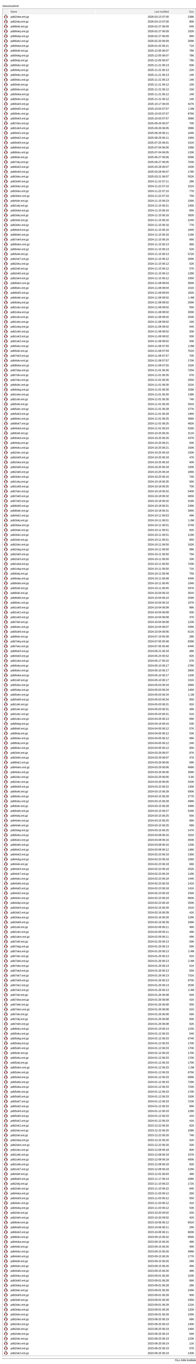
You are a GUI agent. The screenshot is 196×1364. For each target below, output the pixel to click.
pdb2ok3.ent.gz (20, 559)
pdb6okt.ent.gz (19, 791)
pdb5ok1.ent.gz (20, 1120)
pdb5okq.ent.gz (20, 1043)
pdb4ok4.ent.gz (20, 868)
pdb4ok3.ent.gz (20, 854)
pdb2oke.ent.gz (20, 1319)
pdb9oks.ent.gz (20, 99)
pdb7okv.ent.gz (20, 375)
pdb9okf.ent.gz (19, 50)
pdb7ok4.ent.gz (20, 239)
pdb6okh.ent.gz (20, 844)
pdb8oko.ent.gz (20, 747)
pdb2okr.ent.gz (19, 1338)
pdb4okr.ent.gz (19, 200)
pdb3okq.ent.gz (20, 1285)
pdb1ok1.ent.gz (20, 612)
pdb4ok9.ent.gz (20, 1198)
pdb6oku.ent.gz (20, 801)
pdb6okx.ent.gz (20, 670)
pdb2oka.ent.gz (20, 462)
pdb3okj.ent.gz (19, 520)
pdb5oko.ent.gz (20, 684)
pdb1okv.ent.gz (20, 316)
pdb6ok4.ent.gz (20, 103)
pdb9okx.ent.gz (20, 74)
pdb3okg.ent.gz (20, 830)
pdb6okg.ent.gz (20, 389)
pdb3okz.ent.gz (20, 186)
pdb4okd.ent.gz (20, 428)
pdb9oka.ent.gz (20, 45)
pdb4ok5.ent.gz (20, 888)
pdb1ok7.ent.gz (20, 1169)
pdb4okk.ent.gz (20, 825)
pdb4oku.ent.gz (20, 447)
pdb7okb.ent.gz (20, 960)
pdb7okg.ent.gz (20, 946)
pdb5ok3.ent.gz (20, 413)
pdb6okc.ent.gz (20, 384)
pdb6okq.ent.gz (20, 302)
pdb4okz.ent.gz (20, 1251)
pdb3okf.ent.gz (19, 1299)
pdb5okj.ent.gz (19, 1062)
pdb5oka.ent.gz (20, 1086)
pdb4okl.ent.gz (19, 1261)
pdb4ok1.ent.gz (20, 515)
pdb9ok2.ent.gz (20, 137)
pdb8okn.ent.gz (20, 418)
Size (191, 11)
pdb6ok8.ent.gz (20, 1227)
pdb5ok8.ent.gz (20, 699)
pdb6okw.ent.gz (20, 675)
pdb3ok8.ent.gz (20, 922)
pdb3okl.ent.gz (19, 539)
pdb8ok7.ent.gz (20, 423)
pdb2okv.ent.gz (20, 1130)
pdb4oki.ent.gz (19, 864)
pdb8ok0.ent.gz (20, 1178)
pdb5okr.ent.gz (19, 1052)
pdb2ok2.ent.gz (20, 1353)
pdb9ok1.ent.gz (20, 132)
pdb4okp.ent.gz (20, 902)
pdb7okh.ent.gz (20, 1023)
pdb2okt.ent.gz (19, 1328)
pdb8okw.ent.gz (20, 365)
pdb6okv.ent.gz (20, 1222)
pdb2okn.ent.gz (20, 544)
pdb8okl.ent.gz (19, 592)
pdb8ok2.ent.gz (20, 849)
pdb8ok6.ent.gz (20, 505)
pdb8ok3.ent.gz (20, 651)
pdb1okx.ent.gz (20, 1149)
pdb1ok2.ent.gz (20, 341)
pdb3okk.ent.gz (20, 530)
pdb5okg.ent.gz (20, 1038)
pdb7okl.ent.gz (19, 994)
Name (14, 11)
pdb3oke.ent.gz (20, 476)
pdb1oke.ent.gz (20, 394)
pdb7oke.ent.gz (20, 965)
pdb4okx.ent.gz (20, 1265)
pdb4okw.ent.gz (20, 1241)
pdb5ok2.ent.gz (20, 1106)
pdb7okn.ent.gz (20, 491)
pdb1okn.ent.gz (20, 931)
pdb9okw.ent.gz (20, 94)
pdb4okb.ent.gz (20, 1270)
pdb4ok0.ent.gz (20, 655)
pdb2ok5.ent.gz (20, 273)
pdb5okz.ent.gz (20, 346)
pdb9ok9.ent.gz (20, 142)
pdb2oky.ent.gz (20, 21)
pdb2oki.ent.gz (19, 1212)
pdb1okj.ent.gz (19, 205)
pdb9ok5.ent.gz (20, 108)
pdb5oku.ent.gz (20, 1033)
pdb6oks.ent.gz (20, 796)
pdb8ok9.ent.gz (20, 786)
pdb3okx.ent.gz (20, 534)
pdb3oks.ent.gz (20, 176)
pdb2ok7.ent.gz (20, 258)
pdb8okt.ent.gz (19, 26)
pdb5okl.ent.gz (19, 404)
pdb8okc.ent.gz (20, 602)
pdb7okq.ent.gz (20, 641)
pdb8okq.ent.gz (20, 31)
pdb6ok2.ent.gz (20, 1232)
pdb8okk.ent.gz (20, 510)
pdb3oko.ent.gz (20, 191)
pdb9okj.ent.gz (19, 60)
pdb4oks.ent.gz (20, 878)
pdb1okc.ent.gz (20, 714)
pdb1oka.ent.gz (20, 660)
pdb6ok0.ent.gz (20, 171)
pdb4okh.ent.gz (20, 1256)
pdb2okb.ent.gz (20, 1333)
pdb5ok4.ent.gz (20, 1111)
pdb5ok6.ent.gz (20, 1096)
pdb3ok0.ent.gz (20, 181)
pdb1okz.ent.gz (20, 307)
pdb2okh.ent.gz (20, 1217)
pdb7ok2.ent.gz (20, 990)
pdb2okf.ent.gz (19, 268)
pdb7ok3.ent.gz (20, 355)
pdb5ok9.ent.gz (20, 631)
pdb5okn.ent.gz (20, 694)
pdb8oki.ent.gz (19, 157)
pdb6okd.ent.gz (20, 438)
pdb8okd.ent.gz (20, 147)
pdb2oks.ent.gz (20, 1343)
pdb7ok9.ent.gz (20, 980)
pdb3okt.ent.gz (19, 220)
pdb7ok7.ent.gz (20, 975)
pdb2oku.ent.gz (20, 263)
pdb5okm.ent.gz (20, 1067)
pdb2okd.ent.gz (20, 1348)
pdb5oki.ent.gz (19, 350)
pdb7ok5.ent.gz (20, 500)
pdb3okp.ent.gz (20, 1309)
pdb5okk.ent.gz (20, 1091)
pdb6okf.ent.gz (19, 433)
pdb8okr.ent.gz (19, 636)
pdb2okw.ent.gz (20, 16)
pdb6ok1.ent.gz (20, 839)
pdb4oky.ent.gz (20, 442)
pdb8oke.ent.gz (20, 738)
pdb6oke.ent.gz (20, 249)
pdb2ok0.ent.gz (20, 554)
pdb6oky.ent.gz (20, 665)
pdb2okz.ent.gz (20, 776)
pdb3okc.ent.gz (20, 1304)
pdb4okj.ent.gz (19, 815)
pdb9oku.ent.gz (20, 79)
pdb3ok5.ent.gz (20, 1280)
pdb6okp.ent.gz (20, 578)
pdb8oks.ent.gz (20, 287)
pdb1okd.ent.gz (20, 563)
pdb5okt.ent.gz (19, 254)
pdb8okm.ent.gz (20, 283)
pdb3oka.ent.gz (20, 917)
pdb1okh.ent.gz (20, 331)
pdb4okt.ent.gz (19, 1246)
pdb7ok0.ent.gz (20, 496)
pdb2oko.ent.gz (20, 1324)
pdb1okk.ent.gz (20, 1154)
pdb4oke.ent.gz (20, 820)
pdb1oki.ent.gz (19, 399)
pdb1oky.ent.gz (20, 481)
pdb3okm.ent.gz (20, 195)
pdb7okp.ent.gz (20, 370)
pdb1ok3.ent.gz (20, 336)
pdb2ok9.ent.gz (20, 457)
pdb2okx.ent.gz (20, 781)
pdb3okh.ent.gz (20, 757)
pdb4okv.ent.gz (20, 360)
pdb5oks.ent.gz (20, 1057)
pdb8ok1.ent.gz (20, 762)
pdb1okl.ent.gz (19, 927)
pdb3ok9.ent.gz (20, 1295)
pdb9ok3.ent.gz (20, 118)
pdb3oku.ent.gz (20, 1275)
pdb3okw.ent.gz (20, 525)
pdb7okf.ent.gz (19, 941)
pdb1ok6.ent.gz (20, 1159)
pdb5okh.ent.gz (20, 1048)
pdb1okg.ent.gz (20, 568)
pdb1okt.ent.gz (19, 704)
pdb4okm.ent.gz (20, 767)
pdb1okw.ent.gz (20, 312)
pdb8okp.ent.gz (20, 36)
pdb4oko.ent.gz (20, 772)
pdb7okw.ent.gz (20, 999)
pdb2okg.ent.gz (20, 549)
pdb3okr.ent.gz (19, 1290)
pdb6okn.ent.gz (20, 626)
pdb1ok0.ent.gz (20, 617)
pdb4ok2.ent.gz (20, 893)
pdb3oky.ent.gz (20, 215)
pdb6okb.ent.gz (20, 810)
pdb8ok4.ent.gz (20, 229)
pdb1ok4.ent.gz (20, 128)
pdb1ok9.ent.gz (20, 607)
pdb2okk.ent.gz (20, 1188)
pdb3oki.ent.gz (19, 752)
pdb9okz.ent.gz (20, 65)
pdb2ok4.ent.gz (20, 278)
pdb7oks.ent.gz (20, 379)
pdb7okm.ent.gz (20, 1009)
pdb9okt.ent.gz (19, 84)
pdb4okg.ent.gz (20, 859)
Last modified (161, 11)
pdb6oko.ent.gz (20, 835)
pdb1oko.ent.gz (20, 718)
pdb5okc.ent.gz (20, 408)
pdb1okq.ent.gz (20, 326)
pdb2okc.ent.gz (20, 452)
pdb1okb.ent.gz (20, 1164)
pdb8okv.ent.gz (20, 1236)
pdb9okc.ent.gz (20, 113)
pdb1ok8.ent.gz (20, 486)
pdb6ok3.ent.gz (20, 166)
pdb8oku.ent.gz (20, 1028)
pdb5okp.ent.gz (20, 689)
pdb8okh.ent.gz (20, 234)
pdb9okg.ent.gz (20, 55)
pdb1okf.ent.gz (19, 680)
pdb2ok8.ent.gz (20, 467)
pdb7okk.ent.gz (20, 1004)
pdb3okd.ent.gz (20, 210)
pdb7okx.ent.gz (20, 646)
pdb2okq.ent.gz (20, 1140)
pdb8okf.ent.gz (19, 728)
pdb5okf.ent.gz (19, 588)
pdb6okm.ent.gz (20, 244)
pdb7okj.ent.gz (19, 1019)
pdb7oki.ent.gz (19, 1014)
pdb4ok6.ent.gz (20, 883)
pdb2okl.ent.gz (19, 1135)
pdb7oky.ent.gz (20, 162)
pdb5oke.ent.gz (20, 1072)
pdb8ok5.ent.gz (20, 292)
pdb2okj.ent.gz (19, 1183)
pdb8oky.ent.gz (20, 743)
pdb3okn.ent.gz (20, 224)
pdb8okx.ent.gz (20, 152)
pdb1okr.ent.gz (19, 709)
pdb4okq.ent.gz (20, 1207)
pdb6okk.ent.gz (20, 297)
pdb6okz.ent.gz (20, 40)
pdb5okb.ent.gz (20, 1081)
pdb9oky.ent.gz (20, 70)
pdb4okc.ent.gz (20, 1203)
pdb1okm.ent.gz (20, 936)
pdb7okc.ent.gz (20, 956)
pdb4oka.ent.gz (20, 1193)
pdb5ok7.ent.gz (20, 1101)
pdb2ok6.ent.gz (20, 471)
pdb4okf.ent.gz (19, 1173)
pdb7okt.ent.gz (19, 622)
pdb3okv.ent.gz (20, 1314)
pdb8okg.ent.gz (20, 723)
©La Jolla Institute (185, 1360)
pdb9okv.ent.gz (20, 89)
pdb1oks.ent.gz (20, 321)
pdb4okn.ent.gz (20, 898)
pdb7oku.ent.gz (20, 123)
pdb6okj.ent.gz (19, 573)
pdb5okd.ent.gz (20, 1077)
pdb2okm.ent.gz (20, 1144)
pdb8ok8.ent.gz (20, 597)
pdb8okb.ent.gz (20, 583)
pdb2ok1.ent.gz (20, 1125)
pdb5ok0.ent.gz (20, 1115)
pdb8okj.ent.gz (19, 733)
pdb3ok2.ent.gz (20, 912)
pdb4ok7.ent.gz (20, 873)
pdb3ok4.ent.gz (20, 907)
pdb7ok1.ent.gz (20, 985)
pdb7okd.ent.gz (20, 970)
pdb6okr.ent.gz (19, 806)
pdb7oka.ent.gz (20, 951)
